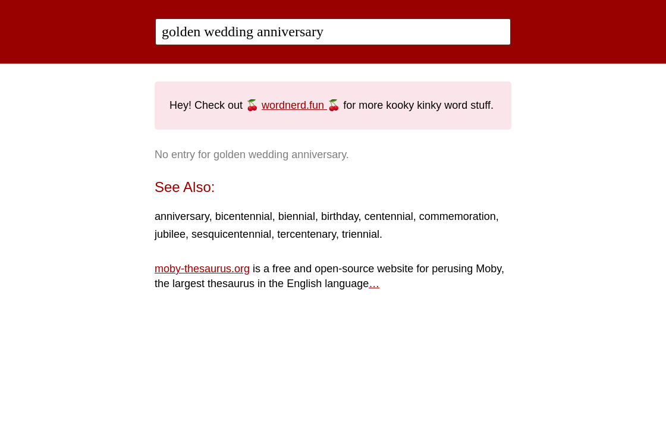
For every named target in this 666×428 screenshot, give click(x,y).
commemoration (457, 216)
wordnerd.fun (294, 105)
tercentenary (306, 234)
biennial (296, 216)
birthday (340, 216)
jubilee (170, 234)
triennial (360, 234)
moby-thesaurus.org (202, 269)
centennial (389, 216)
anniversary (182, 216)
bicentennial (243, 216)
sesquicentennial (231, 234)
